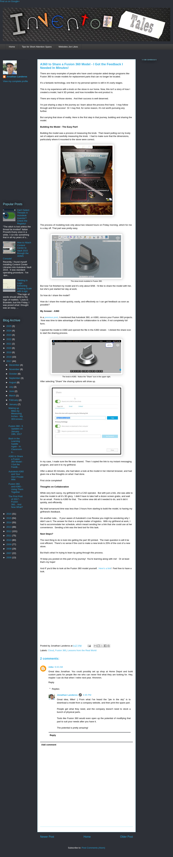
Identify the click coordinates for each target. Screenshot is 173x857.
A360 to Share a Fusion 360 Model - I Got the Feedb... (15, 461)
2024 (9, 330)
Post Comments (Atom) (93, 847)
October (13, 373)
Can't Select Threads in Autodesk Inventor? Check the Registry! (23, 217)
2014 (9, 522)
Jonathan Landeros (67, 695)
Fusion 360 (60, 650)
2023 (9, 335)
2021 (9, 343)
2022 (9, 339)
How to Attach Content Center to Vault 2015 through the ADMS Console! (17, 250)
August (13, 382)
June (12, 391)
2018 (9, 357)
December (14, 365)
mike (51, 667)
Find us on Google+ (10, 1)
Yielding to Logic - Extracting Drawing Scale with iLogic (24, 285)
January (13, 404)
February (14, 400)
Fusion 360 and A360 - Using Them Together (15, 488)
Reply (51, 682)
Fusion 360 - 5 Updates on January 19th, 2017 (15, 430)
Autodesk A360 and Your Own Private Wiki (16, 475)
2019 (9, 352)
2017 (9, 361)
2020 (9, 348)
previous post (51, 317)
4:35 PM (87, 695)
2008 (9, 548)
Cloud (51, 650)
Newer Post (47, 836)
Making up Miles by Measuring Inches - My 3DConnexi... (16, 415)
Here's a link (105, 568)
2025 (9, 326)
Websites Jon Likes (68, 46)
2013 (9, 527)
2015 (9, 518)
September (15, 378)
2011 (9, 535)
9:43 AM (59, 667)
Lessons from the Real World (81, 650)
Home (12, 46)
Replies (55, 689)
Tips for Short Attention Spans (37, 46)
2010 (9, 540)
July (11, 387)
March (12, 395)
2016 (9, 514)
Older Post (126, 836)
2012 (9, 531)
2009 (9, 544)
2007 (9, 553)
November (14, 369)
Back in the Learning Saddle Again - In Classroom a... (15, 445)
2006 (9, 557)
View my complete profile (15, 81)
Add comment (48, 744)
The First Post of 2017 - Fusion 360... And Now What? (15, 501)
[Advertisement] (17, 142)
